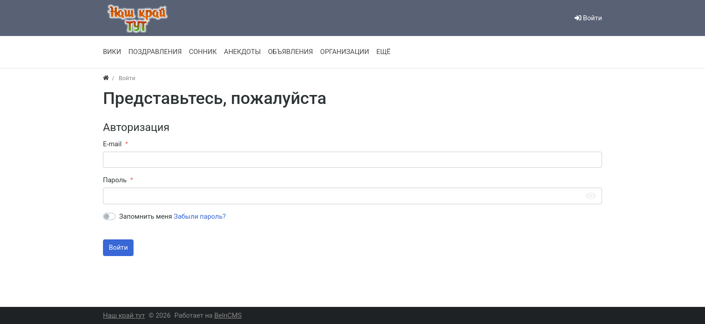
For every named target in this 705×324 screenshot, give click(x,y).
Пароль (115, 180)
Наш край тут (124, 315)
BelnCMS (227, 315)
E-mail (112, 144)
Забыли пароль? (200, 216)
